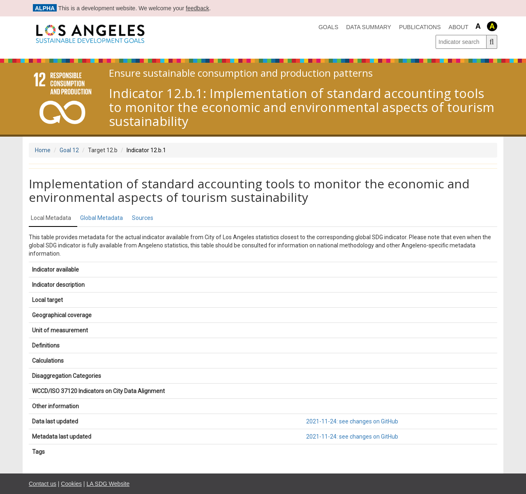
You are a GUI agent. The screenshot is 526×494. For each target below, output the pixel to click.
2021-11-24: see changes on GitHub (352, 421)
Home (43, 150)
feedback (197, 8)
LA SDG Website (107, 483)
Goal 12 (69, 150)
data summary (368, 27)
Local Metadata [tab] (51, 218)
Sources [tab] (142, 218)
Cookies (71, 483)
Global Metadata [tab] (101, 218)
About (458, 27)
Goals (328, 27)
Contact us (42, 483)
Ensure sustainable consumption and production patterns (241, 73)
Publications (420, 27)
